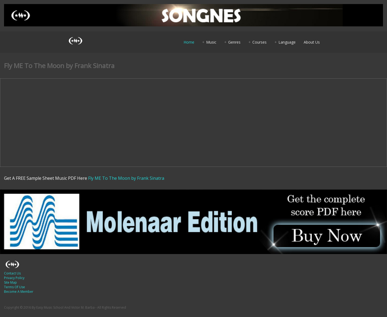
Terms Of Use (14, 287)
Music (211, 42)
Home (189, 42)
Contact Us (12, 273)
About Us (312, 42)
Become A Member (18, 291)
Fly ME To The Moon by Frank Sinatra (126, 178)
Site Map (10, 282)
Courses (259, 42)
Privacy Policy (14, 278)
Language (287, 42)
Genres (234, 42)
